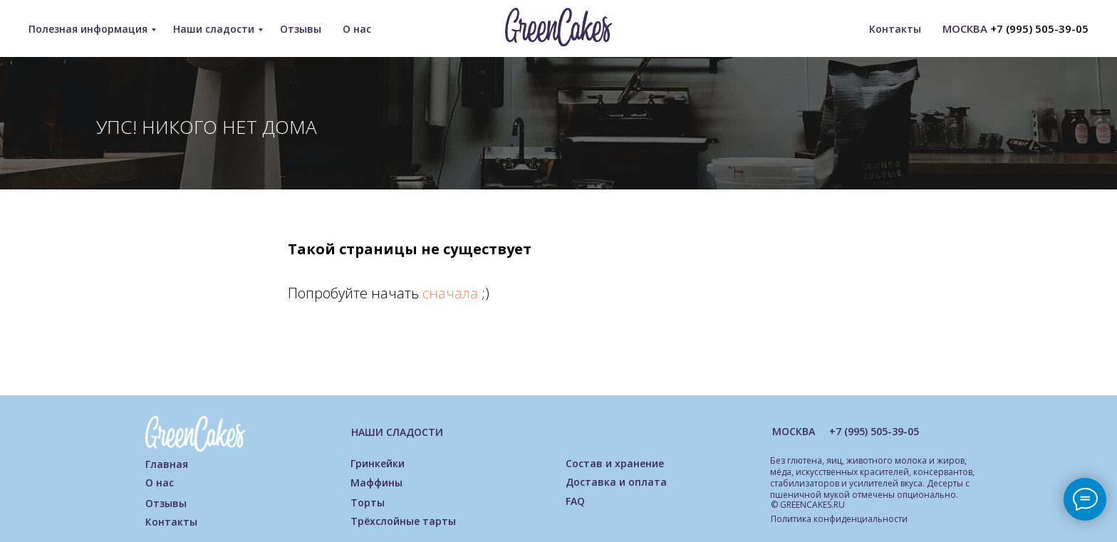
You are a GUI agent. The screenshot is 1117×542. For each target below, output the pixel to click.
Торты (367, 502)
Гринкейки (377, 463)
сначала (452, 293)
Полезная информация (87, 29)
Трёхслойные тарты (403, 521)
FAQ (575, 501)
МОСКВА (793, 431)
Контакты (895, 29)
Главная (166, 464)
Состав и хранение (615, 463)
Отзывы (300, 29)
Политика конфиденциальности (839, 519)
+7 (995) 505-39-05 (1039, 28)
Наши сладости (213, 29)
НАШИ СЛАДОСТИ (397, 432)
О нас (357, 29)
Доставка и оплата (616, 482)
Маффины (376, 482)
